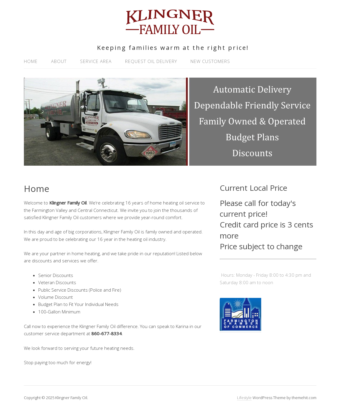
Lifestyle (244, 397)
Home (31, 61)
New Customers (210, 61)
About (59, 61)
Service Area (96, 61)
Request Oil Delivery (151, 61)
